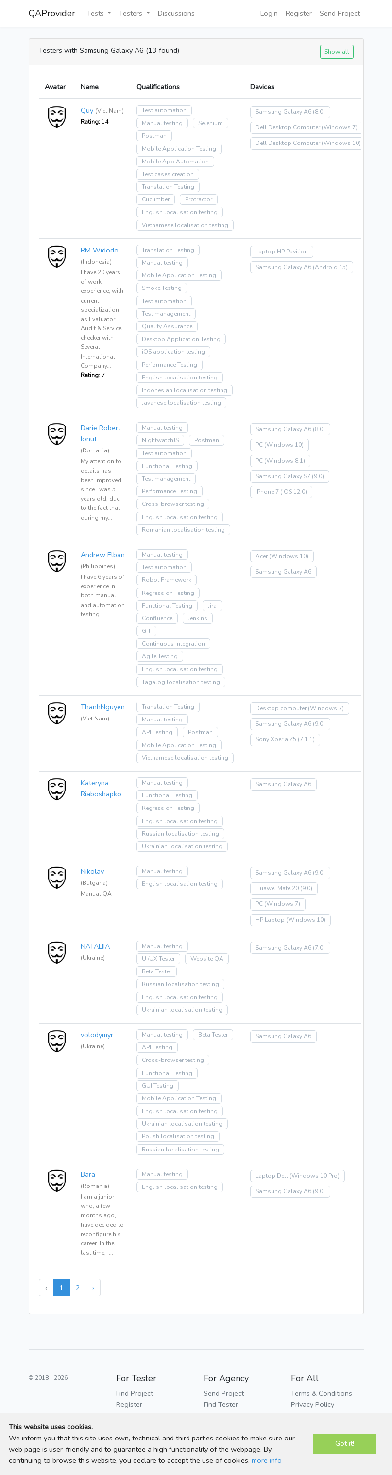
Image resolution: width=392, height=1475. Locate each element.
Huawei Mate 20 (277, 888)
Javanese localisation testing (181, 403)
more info (267, 1460)
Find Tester (221, 1404)
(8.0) (319, 112)
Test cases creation (168, 174)
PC (259, 445)
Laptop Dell (272, 1176)
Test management (166, 314)
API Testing (157, 732)
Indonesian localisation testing (184, 390)
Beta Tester (156, 971)
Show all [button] (336, 51)
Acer (262, 556)
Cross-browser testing (173, 504)
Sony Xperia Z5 (276, 739)
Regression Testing (168, 593)
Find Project (134, 1393)
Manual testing (162, 123)
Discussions (176, 13)
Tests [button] (96, 13)
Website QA (206, 959)
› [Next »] (93, 1288)
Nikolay (92, 871)
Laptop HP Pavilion (282, 251)
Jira (212, 606)
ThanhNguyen (103, 707)
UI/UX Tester (158, 959)
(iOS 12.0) (293, 492)
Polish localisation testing (178, 1136)
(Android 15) (330, 267)
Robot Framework (166, 580)
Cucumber (156, 199)
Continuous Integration (173, 644)
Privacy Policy (312, 1404)
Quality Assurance (167, 326)
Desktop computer (281, 708)
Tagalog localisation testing (181, 682)
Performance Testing (169, 365)
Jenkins (197, 618)
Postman (154, 136)
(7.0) (319, 948)
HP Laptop (270, 920)
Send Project (340, 13)
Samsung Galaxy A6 (283, 112)
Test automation (164, 110)
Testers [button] (131, 13)
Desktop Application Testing (181, 339)
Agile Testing (160, 656)
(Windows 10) (341, 143)
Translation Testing (168, 187)
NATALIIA (95, 946)
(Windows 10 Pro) (315, 1176)
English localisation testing (180, 212)
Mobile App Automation (175, 161)
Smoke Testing (162, 288)
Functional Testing (167, 466)
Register (299, 13)
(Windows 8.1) (284, 461)
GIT (146, 631)
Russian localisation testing (180, 834)
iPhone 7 (267, 492)
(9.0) (318, 476)
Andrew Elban (103, 554)
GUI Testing (157, 1086)
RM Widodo (100, 250)
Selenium (210, 123)
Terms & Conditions (321, 1393)
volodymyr (97, 1035)
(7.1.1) (306, 739)
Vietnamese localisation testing (185, 225)
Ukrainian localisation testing (182, 846)
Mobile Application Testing (179, 149)
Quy (87, 110)
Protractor (198, 199)
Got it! (344, 1443)
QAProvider (52, 13)
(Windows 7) (340, 127)
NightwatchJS (160, 440)
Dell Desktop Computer (288, 127)
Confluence (157, 618)
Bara (88, 1174)
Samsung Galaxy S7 (283, 476)
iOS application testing (173, 352)
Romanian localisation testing (183, 530)
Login (269, 13)
